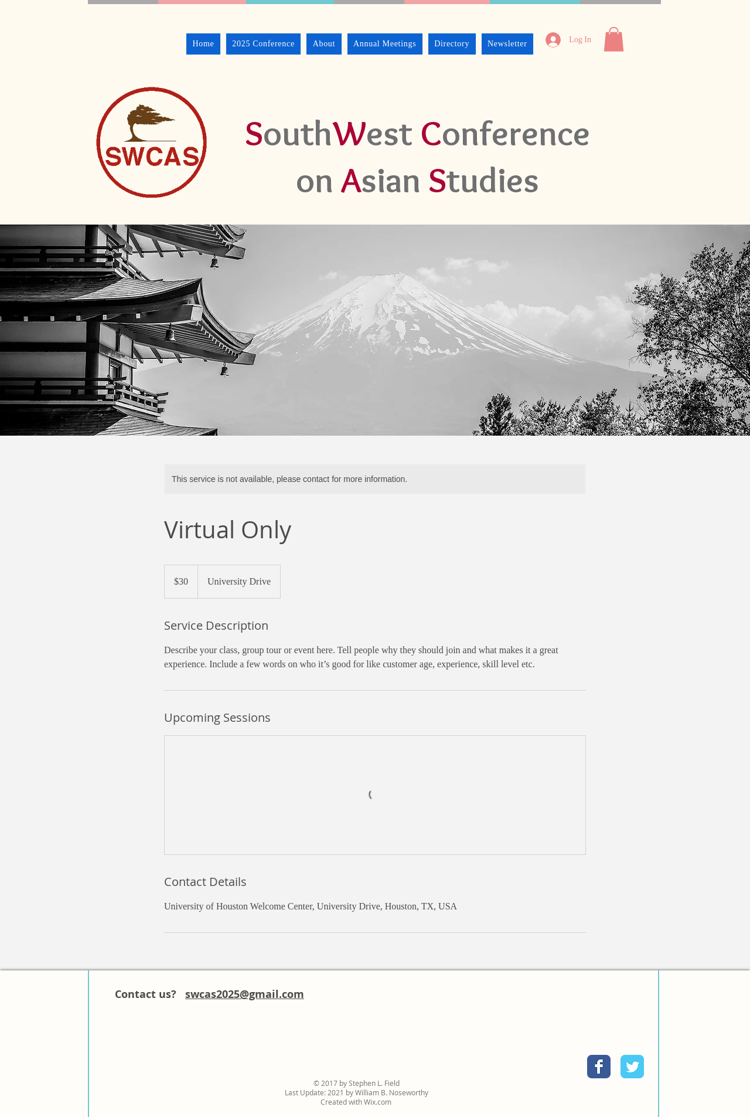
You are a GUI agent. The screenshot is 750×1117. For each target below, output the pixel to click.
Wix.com (377, 1101)
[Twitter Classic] (632, 1066)
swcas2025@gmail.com (244, 994)
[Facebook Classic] (599, 1066)
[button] (614, 39)
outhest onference (417, 132)
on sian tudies (417, 179)
